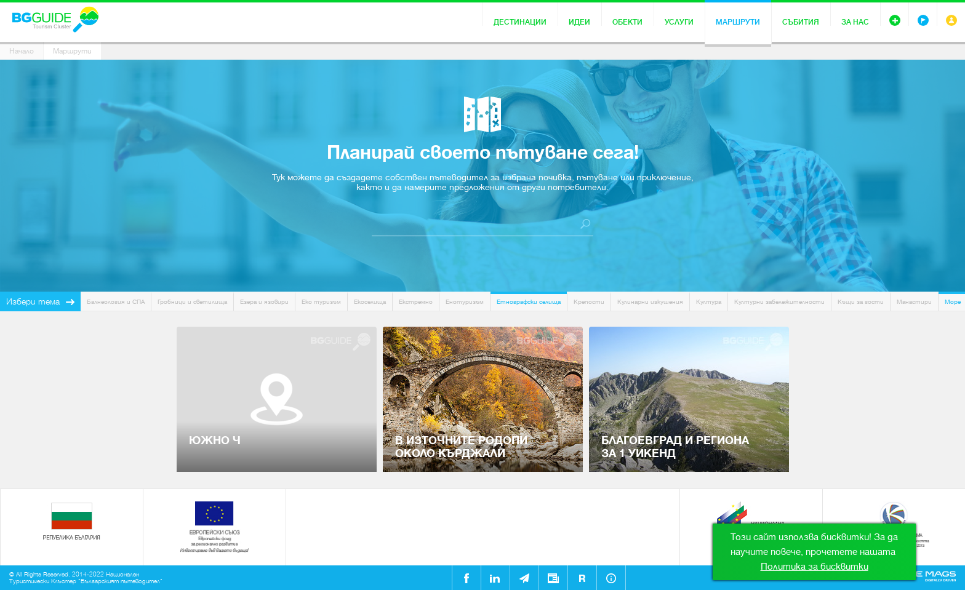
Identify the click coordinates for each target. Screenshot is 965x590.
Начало (21, 51)
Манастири (914, 301)
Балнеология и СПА (116, 301)
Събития (800, 22)
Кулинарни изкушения (650, 301)
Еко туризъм (321, 301)
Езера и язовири (264, 301)
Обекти (627, 22)
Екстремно (416, 301)
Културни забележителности (779, 301)
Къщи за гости (861, 301)
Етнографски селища (529, 301)
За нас (855, 22)
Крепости (589, 301)
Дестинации (520, 22)
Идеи (579, 22)
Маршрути (738, 22)
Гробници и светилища (192, 301)
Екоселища (370, 301)
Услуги (679, 22)
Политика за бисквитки (814, 566)
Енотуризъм (465, 301)
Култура (708, 301)
